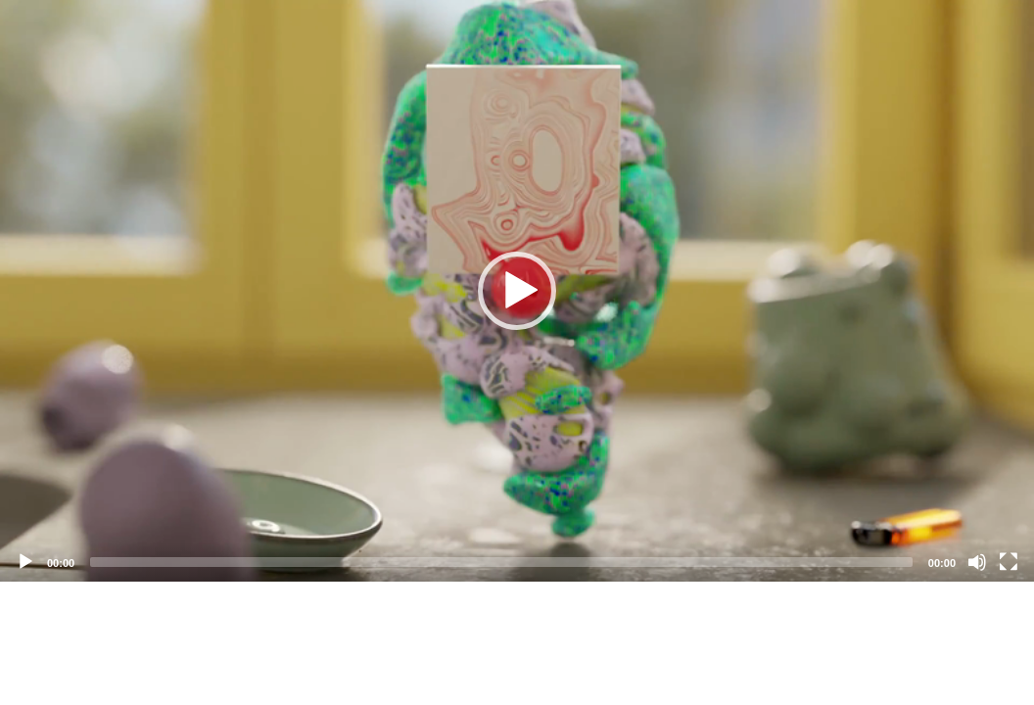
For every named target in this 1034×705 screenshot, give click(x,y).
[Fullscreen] (1008, 562)
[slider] (501, 562)
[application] (517, 291)
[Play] (25, 562)
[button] (517, 291)
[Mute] (977, 562)
